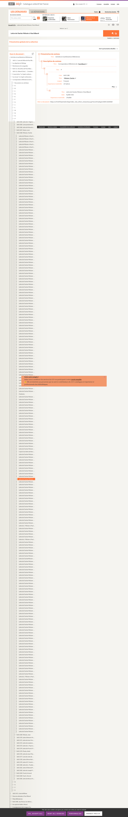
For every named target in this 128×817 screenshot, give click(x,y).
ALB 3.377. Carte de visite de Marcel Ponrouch (26, 757)
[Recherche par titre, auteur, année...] (21, 18)
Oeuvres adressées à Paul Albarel (22, 796)
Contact (113, 4)
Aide (118, 4)
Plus (113, 87)
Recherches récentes (112, 12)
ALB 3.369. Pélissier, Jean (23, 735)
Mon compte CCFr (82, 4)
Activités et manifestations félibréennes (21, 57)
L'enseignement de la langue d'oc (22, 807)
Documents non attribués (22, 83)
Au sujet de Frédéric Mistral (20, 804)
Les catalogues (19, 11)
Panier (97, 12)
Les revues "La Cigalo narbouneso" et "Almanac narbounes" (23, 77)
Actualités (106, 4)
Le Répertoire (38, 11)
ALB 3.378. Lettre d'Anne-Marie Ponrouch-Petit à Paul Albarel (26, 759)
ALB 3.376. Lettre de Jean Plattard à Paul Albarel (26, 754)
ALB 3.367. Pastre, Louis (23, 130)
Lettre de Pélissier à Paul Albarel (27, 136)
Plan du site (42, 127)
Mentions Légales (52, 127)
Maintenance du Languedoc (20, 66)
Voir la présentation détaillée (107, 48)
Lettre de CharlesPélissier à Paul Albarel (27, 558)
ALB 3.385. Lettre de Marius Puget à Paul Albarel (26, 778)
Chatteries (22, 394)
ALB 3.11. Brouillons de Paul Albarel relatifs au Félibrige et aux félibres (23, 68)
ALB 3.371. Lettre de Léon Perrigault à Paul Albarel (26, 740)
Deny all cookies (56, 813)
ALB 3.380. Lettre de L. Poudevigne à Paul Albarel (26, 765)
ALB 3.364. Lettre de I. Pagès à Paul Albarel (26, 122)
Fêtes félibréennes (17, 799)
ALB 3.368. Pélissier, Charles (24, 133)
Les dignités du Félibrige (19, 63)
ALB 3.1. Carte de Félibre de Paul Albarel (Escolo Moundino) (23, 60)
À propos (99, 4)
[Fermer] (101, 377)
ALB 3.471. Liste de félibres (20, 793)
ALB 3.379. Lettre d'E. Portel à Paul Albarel (26, 762)
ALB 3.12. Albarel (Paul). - (23, 71)
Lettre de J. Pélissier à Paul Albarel (27, 526)
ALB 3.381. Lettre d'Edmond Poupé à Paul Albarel (26, 767)
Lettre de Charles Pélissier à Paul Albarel (27, 150)
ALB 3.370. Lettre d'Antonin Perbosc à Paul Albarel (26, 737)
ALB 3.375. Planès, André (23, 751)
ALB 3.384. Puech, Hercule (24, 776)
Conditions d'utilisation (84, 127)
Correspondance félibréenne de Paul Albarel (23, 79)
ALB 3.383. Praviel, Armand (24, 773)
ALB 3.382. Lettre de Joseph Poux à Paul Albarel (26, 770)
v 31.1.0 (116, 127)
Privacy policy (93, 813)
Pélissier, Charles (69, 78)
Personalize (75, 813)
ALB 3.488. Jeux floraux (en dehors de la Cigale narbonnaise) (23, 801)
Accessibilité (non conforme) (67, 127)
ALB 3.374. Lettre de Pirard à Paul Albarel (26, 748)
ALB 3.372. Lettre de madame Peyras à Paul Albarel (26, 743)
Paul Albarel (82, 64)
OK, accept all (35, 813)
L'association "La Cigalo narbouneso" (23, 74)
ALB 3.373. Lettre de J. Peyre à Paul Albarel (26, 746)
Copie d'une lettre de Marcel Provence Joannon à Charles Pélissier (27, 451)
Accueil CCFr (12, 25)
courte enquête (76, 379)
